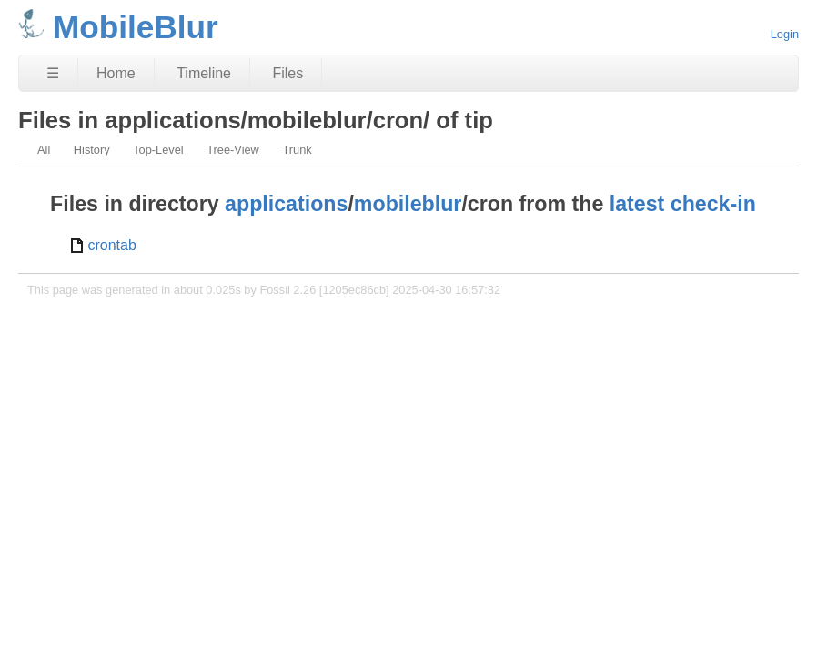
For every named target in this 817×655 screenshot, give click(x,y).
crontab (111, 245)
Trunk (296, 149)
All (43, 149)
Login (785, 34)
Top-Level (158, 149)
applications (286, 204)
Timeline (204, 73)
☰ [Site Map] (52, 73)
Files (287, 73)
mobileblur (408, 204)
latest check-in (683, 204)
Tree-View (233, 149)
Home (116, 73)
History (92, 149)
